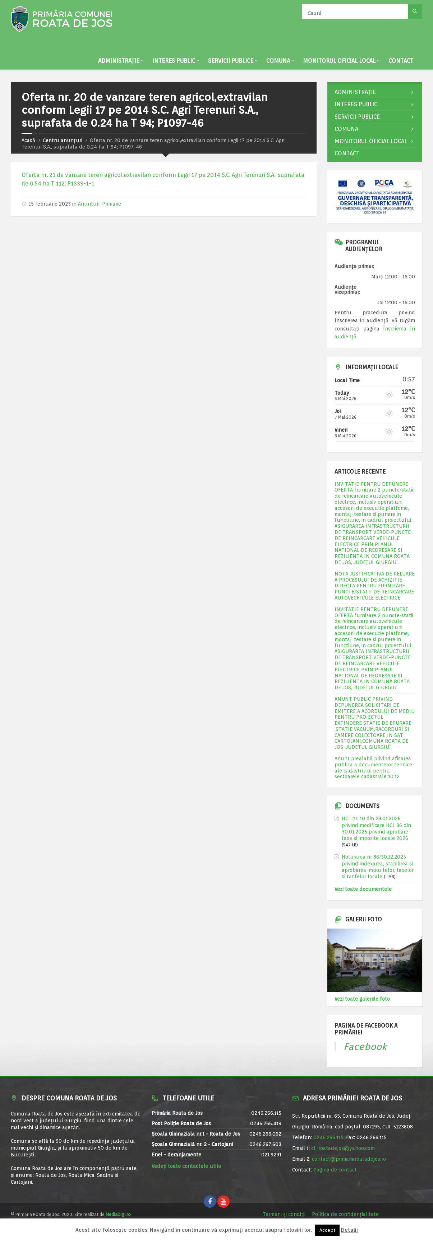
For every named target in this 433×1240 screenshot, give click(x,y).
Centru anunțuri (62, 140)
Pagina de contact (335, 1170)
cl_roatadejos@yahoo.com (343, 1148)
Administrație (118, 60)
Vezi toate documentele (363, 889)
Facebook (365, 1046)
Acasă (28, 140)
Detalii (349, 1230)
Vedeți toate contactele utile (186, 1166)
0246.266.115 (328, 1137)
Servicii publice (230, 60)
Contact (400, 60)
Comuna (278, 60)
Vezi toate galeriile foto (362, 999)
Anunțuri (89, 204)
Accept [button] (327, 1230)
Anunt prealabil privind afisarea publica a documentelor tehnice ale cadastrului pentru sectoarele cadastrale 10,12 (373, 767)
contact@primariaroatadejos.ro (349, 1159)
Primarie (111, 204)
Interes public (173, 60)
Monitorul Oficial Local (339, 60)
